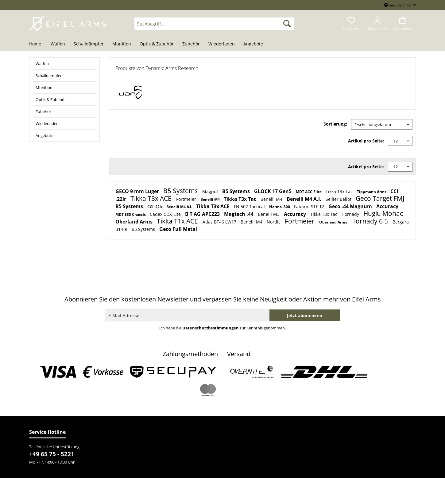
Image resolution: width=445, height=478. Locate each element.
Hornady (351, 214)
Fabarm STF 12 (309, 206)
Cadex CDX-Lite (166, 214)
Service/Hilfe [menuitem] (398, 5)
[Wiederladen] (221, 44)
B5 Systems (181, 190)
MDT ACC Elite (309, 191)
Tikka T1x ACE (178, 221)
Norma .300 (280, 206)
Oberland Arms (134, 221)
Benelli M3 (269, 214)
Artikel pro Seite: (366, 141)
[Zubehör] (191, 44)
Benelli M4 (210, 199)
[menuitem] (214, 26)
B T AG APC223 (203, 214)
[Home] (37, 44)
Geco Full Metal (178, 229)
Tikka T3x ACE (151, 198)
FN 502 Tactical (250, 206)
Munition (44, 87)
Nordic (274, 222)
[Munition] (121, 44)
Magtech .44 (239, 214)
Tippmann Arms (372, 191)
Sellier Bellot (339, 199)
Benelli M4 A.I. (305, 199)
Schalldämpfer (49, 75)
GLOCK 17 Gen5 (273, 191)
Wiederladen (47, 123)
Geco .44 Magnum (350, 206)
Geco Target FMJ (380, 198)
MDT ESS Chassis (131, 214)
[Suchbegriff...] (214, 23)
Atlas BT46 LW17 (220, 222)
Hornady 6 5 (370, 221)
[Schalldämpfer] (88, 44)
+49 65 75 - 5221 (51, 454)
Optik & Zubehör (51, 99)
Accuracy (387, 206)
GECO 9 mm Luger (137, 191)
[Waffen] (57, 44)
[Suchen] (287, 23)
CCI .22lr (155, 206)
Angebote (44, 135)
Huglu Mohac (383, 213)
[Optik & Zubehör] (156, 44)
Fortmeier (186, 199)
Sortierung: (335, 124)
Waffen (42, 63)
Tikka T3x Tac (340, 191)
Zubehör (43, 111)
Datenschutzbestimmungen (210, 328)
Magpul (210, 191)
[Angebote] (253, 44)
